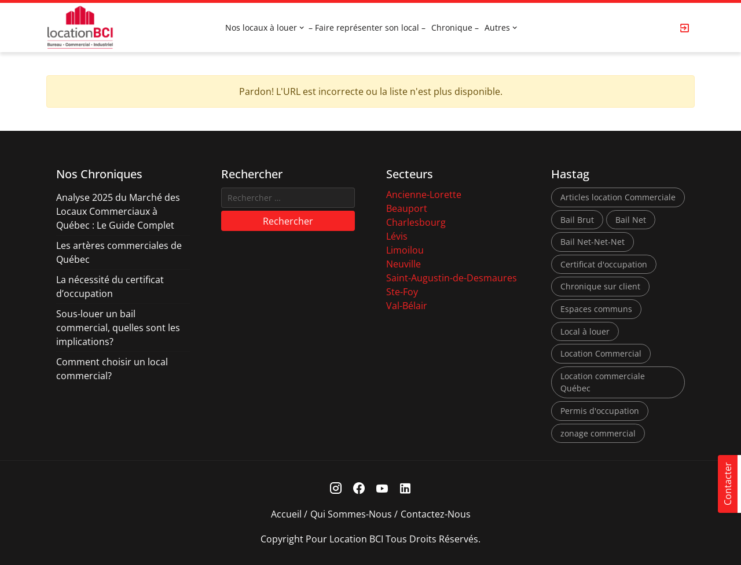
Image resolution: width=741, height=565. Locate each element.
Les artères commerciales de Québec (119, 252)
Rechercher (288, 221)
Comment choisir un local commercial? (112, 368)
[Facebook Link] (359, 488)
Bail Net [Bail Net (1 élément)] (630, 219)
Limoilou (405, 250)
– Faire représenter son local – (367, 27)
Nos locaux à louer (261, 27)
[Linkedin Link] (405, 488)
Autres (497, 27)
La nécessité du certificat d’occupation (110, 286)
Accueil (286, 514)
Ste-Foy (402, 291)
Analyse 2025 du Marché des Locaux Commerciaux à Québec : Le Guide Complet (118, 211)
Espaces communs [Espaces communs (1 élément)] (596, 308)
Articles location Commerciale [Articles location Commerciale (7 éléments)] (618, 197)
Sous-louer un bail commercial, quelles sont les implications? (118, 327)
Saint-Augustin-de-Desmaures (451, 278)
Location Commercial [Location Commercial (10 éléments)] (600, 353)
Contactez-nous (436, 514)
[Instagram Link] (336, 488)
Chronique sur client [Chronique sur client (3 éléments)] (600, 286)
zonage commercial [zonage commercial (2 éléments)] (598, 433)
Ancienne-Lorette (423, 194)
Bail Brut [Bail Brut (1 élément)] (577, 219)
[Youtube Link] (382, 488)
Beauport (406, 208)
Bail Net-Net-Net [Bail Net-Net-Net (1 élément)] (592, 241)
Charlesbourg (416, 222)
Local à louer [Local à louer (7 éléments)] (585, 331)
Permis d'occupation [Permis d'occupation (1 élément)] (599, 410)
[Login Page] (685, 27)
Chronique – (455, 27)
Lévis (397, 236)
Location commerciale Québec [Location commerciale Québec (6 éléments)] (602, 382)
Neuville (403, 264)
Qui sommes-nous (351, 514)
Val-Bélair (406, 305)
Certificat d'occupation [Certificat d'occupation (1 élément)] (603, 264)
